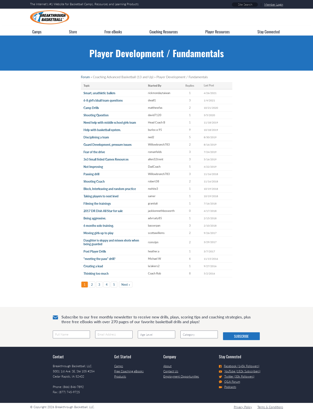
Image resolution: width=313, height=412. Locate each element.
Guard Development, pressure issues (107, 144)
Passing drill (91, 174)
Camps (118, 366)
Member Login (273, 4)
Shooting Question (96, 115)
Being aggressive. (94, 218)
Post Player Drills (94, 251)
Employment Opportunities (181, 376)
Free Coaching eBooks (129, 371)
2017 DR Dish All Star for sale (103, 211)
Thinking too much (96, 273)
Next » (125, 284)
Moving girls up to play (98, 233)
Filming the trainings (97, 203)
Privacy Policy (243, 407)
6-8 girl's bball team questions (103, 100)
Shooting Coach (94, 181)
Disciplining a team (96, 137)
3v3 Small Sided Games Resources (105, 159)
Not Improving (93, 167)
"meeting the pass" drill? (99, 259)
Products (120, 376)
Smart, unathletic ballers (99, 93)
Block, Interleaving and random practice (109, 189)
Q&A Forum (229, 382)
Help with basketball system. (102, 130)
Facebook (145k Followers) (239, 366)
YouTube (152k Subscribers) (239, 371)
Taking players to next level (100, 196)
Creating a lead (93, 266)
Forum (85, 77)
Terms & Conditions (270, 407)
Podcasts (227, 387)
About (167, 366)
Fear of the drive (94, 152)
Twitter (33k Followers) (236, 376)
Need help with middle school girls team (109, 122)
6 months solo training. (98, 225)
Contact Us (170, 371)
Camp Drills (91, 108)
